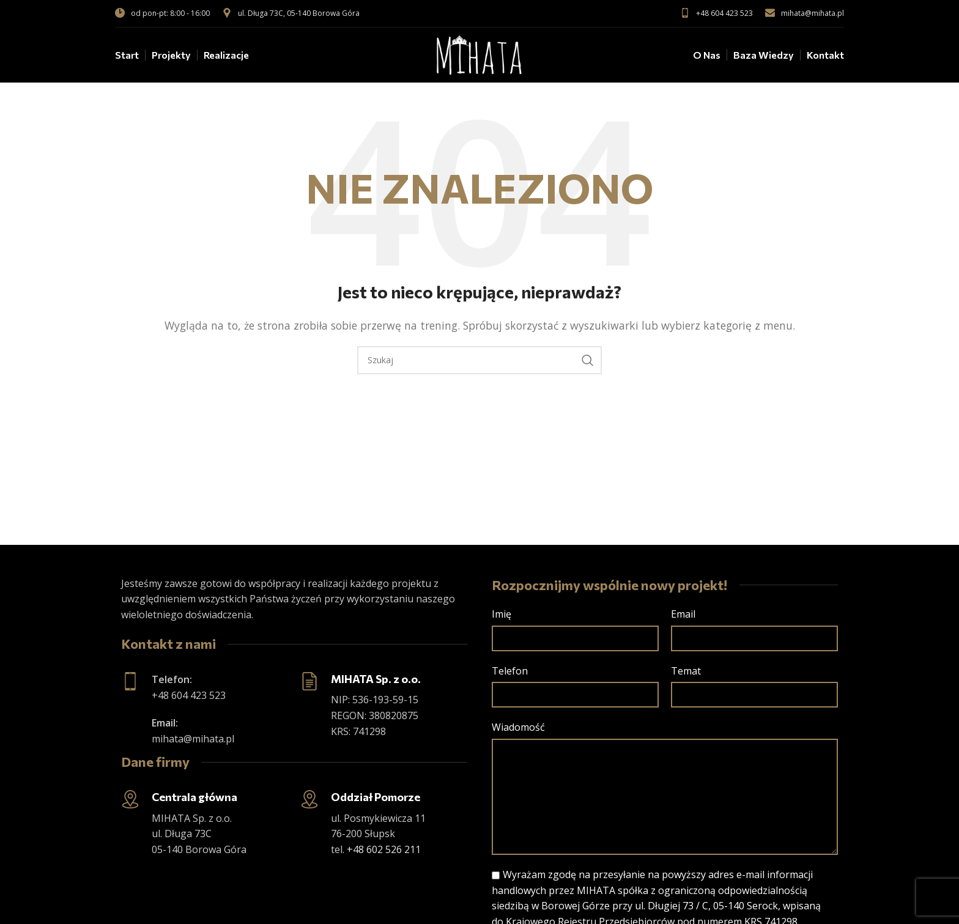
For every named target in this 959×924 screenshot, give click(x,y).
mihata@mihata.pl (804, 13)
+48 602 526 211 (384, 849)
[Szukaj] (479, 360)
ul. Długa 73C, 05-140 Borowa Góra (291, 13)
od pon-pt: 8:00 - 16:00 (162, 13)
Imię (501, 614)
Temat (686, 671)
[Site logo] (479, 54)
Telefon (510, 671)
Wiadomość (518, 727)
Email (683, 614)
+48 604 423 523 (716, 13)
